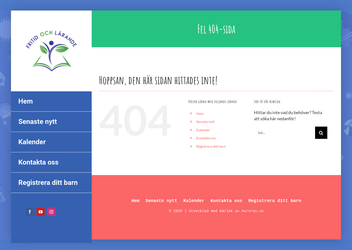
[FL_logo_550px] (51, 27)
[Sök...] (284, 133)
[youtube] (40, 212)
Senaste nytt (205, 121)
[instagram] (51, 212)
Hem (200, 113)
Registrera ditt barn (211, 146)
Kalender (203, 130)
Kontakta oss (206, 138)
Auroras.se (253, 211)
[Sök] (321, 133)
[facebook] (30, 212)
